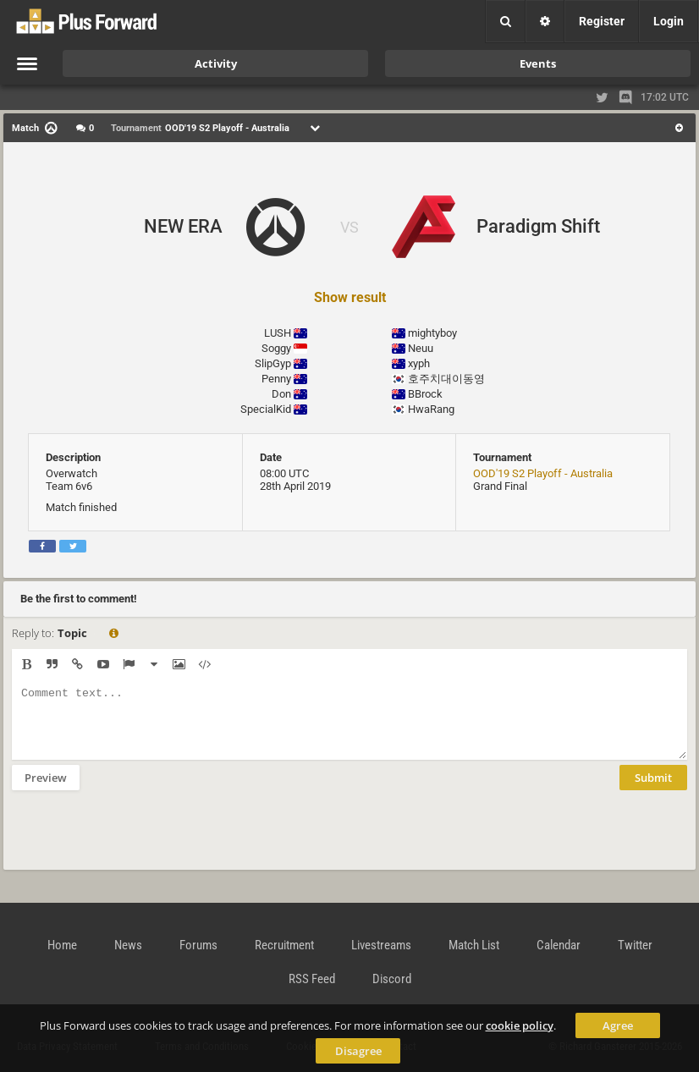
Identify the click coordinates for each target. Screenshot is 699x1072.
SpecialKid (265, 409)
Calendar (559, 945)
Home (62, 945)
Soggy (276, 348)
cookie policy (519, 1025)
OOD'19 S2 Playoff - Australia (543, 473)
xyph (419, 363)
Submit (653, 790)
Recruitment (284, 945)
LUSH (277, 333)
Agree (618, 1025)
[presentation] (140, 841)
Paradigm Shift (538, 226)
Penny (276, 378)
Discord (391, 979)
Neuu (420, 348)
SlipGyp (273, 363)
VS (349, 227)
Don (281, 394)
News (128, 945)
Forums (198, 945)
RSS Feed (312, 979)
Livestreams (381, 945)
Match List (474, 945)
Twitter (635, 945)
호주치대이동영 (446, 378)
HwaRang (431, 409)
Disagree (358, 1050)
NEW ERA (183, 226)
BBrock (425, 394)
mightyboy (432, 333)
